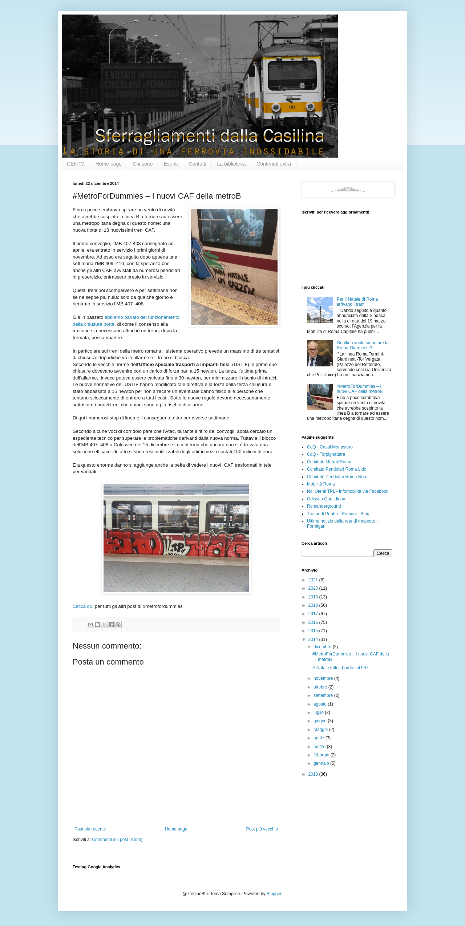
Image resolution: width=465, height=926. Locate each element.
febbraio (322, 755)
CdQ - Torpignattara (326, 454)
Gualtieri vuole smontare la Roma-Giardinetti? (363, 345)
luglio (319, 712)
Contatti (197, 164)
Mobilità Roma (321, 484)
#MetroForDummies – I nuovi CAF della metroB (360, 389)
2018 (313, 605)
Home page (109, 164)
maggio (321, 729)
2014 (313, 639)
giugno (321, 720)
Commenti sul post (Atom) (117, 839)
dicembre (323, 646)
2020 (313, 588)
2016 (313, 622)
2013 (313, 774)
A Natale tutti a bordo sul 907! (340, 667)
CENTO (76, 164)
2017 (313, 613)
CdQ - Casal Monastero (330, 447)
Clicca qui (84, 606)
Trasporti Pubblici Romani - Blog (338, 513)
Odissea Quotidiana (326, 498)
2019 (313, 597)
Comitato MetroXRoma (329, 461)
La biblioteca (231, 164)
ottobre (321, 687)
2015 (313, 630)
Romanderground (324, 506)
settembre (324, 695)
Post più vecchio (262, 829)
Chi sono (143, 164)
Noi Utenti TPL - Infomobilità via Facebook (347, 491)
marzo (320, 746)
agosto (321, 704)
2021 (313, 579)
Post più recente (90, 829)
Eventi (170, 164)
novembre (324, 678)
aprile (320, 737)
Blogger (274, 893)
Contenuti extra (273, 164)
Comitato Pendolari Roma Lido (336, 469)
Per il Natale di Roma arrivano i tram (357, 302)
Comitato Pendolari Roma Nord (337, 476)
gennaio (322, 763)
